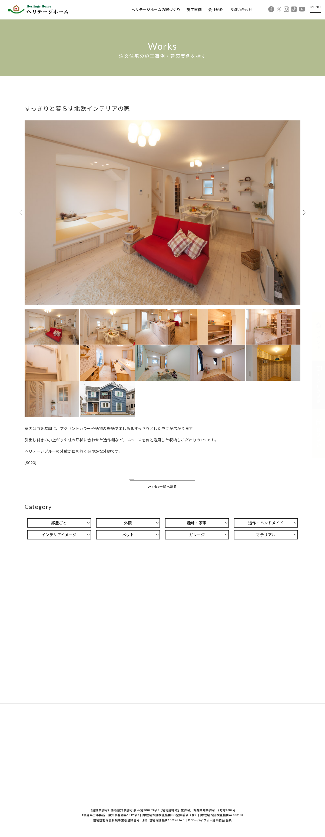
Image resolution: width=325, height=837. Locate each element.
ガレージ (197, 534)
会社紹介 (215, 9)
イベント (319, 336)
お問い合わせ (241, 9)
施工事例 (194, 9)
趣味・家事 (197, 523)
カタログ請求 (319, 384)
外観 (128, 523)
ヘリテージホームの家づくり (155, 9)
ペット (128, 534)
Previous (20, 212)
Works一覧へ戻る (162, 487)
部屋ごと (59, 523)
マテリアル (266, 534)
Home (21, 81)
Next (304, 212)
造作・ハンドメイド (266, 523)
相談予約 (318, 433)
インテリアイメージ (59, 534)
